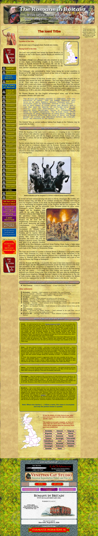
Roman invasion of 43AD (52, 324)
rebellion (43, 395)
